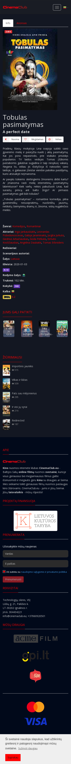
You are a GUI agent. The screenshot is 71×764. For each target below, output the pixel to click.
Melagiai (63, 334)
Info (8, 23)
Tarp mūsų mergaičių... (47, 331)
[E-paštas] (35, 563)
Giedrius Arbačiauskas (15, 239)
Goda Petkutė (38, 239)
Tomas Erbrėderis (53, 242)
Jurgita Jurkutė (56, 235)
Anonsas (22, 23)
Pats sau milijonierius (24, 393)
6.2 (13, 296)
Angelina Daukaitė (30, 242)
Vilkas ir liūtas (19, 379)
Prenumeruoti (13, 579)
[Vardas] (35, 553)
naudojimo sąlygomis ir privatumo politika (44, 571)
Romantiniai (34, 226)
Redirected (18, 420)
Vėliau (54, 139)
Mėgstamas (32, 139)
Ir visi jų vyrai (9, 331)
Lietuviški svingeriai (28, 332)
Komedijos (18, 226)
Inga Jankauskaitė (25, 231)
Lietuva (15, 259)
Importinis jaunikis (22, 366)
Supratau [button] (13, 757)
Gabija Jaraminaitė (35, 235)
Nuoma (11, 139)
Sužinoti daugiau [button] (28, 748)
